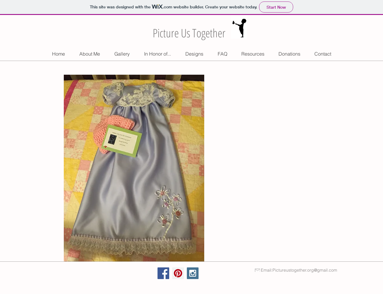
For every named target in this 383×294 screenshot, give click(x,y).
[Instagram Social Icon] (193, 273)
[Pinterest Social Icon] (178, 273)
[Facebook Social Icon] (163, 273)
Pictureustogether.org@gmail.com (305, 270)
